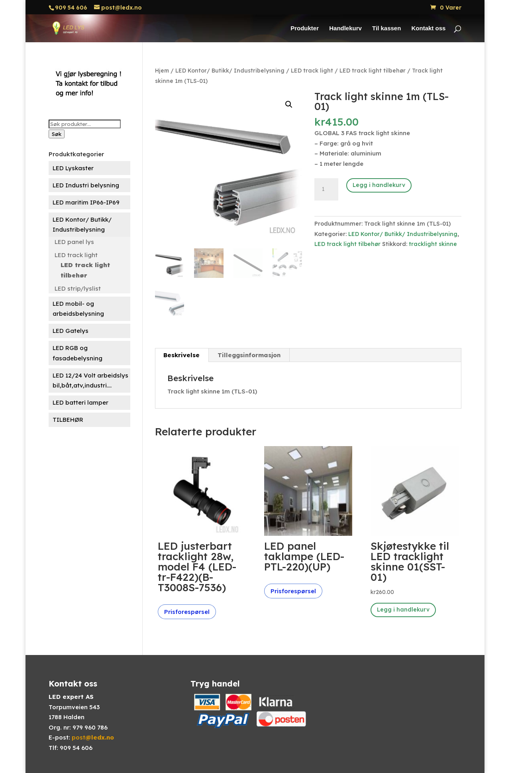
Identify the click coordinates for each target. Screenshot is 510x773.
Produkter (304, 28)
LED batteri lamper (80, 402)
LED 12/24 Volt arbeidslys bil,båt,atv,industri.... (90, 380)
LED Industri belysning (86, 185)
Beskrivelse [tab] (181, 355)
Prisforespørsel (187, 612)
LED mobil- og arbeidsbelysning (78, 309)
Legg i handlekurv (379, 185)
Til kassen (386, 28)
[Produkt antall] (326, 189)
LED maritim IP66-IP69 (86, 202)
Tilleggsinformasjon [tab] (249, 355)
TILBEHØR (68, 419)
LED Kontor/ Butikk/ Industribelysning (82, 225)
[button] (289, 104)
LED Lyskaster (73, 168)
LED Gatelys (70, 330)
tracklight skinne (433, 244)
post (93, 737)
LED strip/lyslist (78, 288)
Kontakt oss (429, 28)
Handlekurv (345, 28)
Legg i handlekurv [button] (403, 609)
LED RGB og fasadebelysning (77, 353)
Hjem (162, 70)
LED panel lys (74, 242)
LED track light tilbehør (85, 270)
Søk (56, 134)
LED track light (76, 255)
